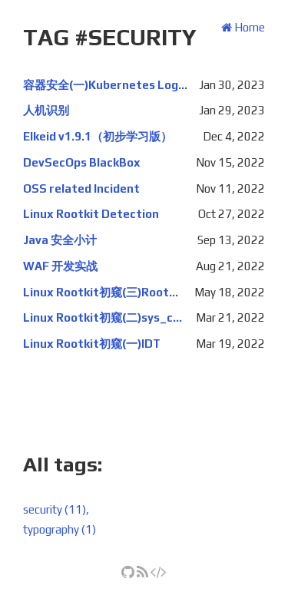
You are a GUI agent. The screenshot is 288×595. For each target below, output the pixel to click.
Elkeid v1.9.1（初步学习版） (97, 136)
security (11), (56, 509)
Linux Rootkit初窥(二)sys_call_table (103, 317)
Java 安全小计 (60, 239)
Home (243, 27)
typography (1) (59, 529)
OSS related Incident (81, 188)
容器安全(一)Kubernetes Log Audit (105, 84)
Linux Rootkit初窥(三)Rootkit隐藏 (103, 292)
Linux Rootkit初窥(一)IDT (92, 343)
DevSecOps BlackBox (82, 162)
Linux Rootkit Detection (91, 213)
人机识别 (46, 110)
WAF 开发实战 (60, 266)
